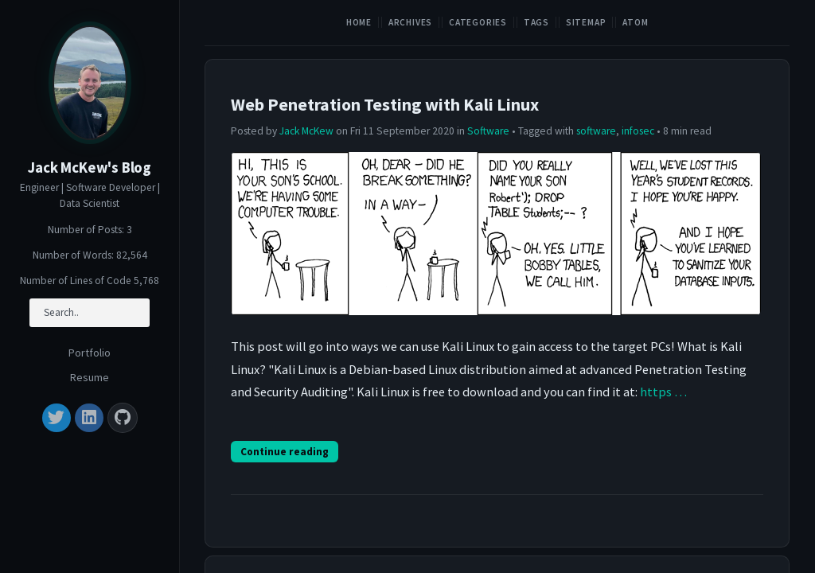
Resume (89, 377)
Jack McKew (306, 131)
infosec (638, 131)
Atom (635, 22)
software (596, 131)
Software (488, 131)
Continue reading (284, 451)
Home (359, 22)
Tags (536, 22)
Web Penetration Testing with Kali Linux (385, 104)
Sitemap (586, 22)
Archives (410, 22)
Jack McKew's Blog (89, 167)
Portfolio (89, 352)
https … (663, 392)
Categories (478, 22)
